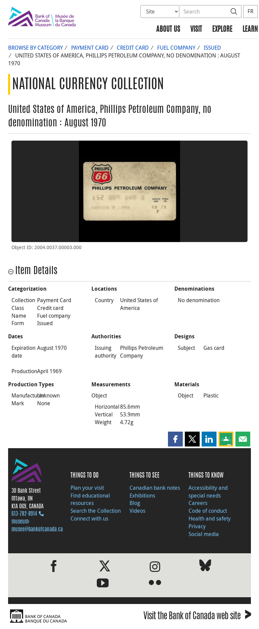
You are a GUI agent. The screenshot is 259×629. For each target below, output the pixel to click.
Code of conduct (208, 510)
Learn (250, 29)
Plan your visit (87, 487)
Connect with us (89, 518)
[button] (175, 439)
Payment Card (90, 47)
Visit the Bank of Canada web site (197, 617)
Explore (222, 29)
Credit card (133, 47)
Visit (196, 29)
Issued (212, 47)
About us (168, 29)
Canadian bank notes (155, 487)
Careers (198, 503)
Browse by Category (35, 47)
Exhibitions (142, 495)
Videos (137, 510)
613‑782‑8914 (24, 514)
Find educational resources (90, 499)
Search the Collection (95, 510)
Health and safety (210, 518)
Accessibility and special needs (208, 491)
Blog (135, 503)
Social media (204, 534)
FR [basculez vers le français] (250, 11)
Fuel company (176, 47)
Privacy (197, 526)
